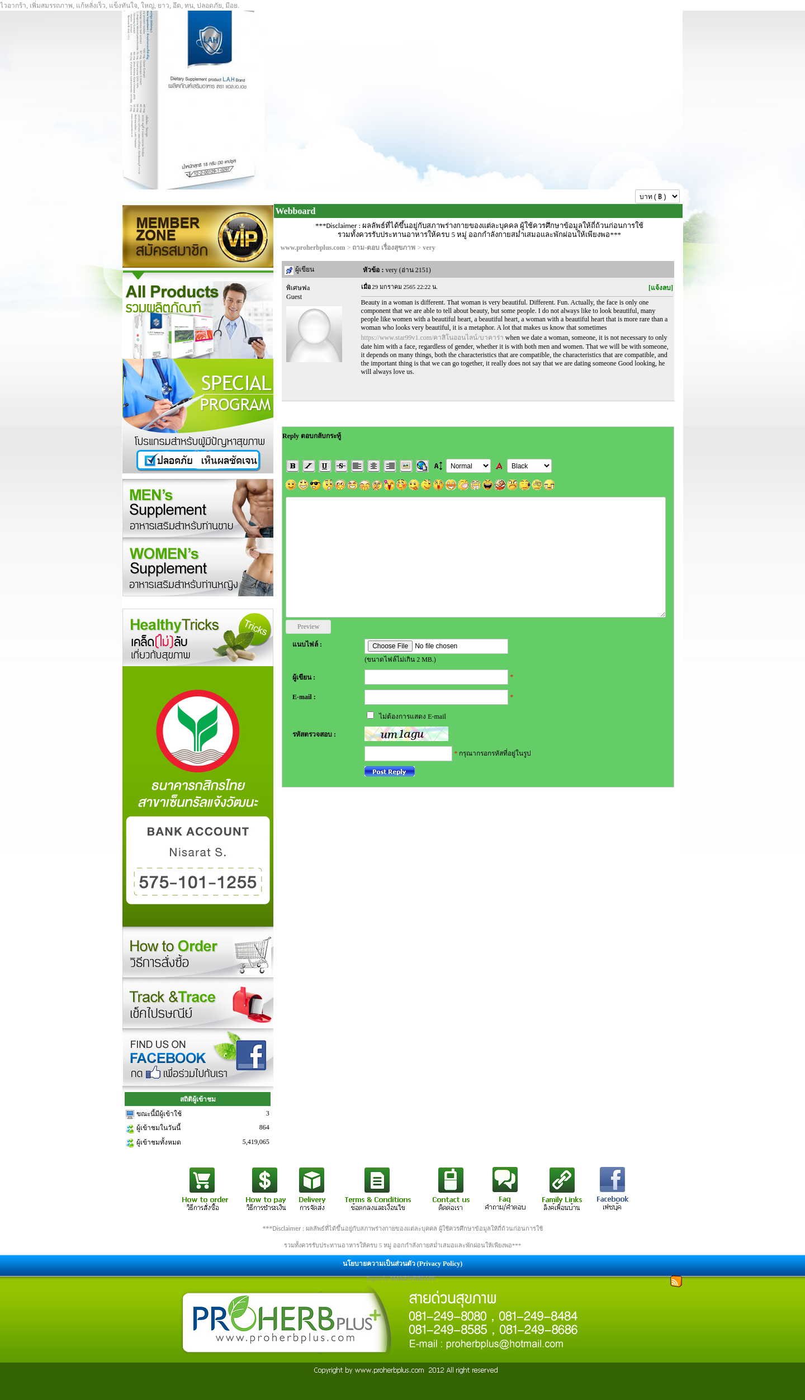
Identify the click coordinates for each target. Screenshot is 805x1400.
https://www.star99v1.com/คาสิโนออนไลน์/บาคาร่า (432, 337)
